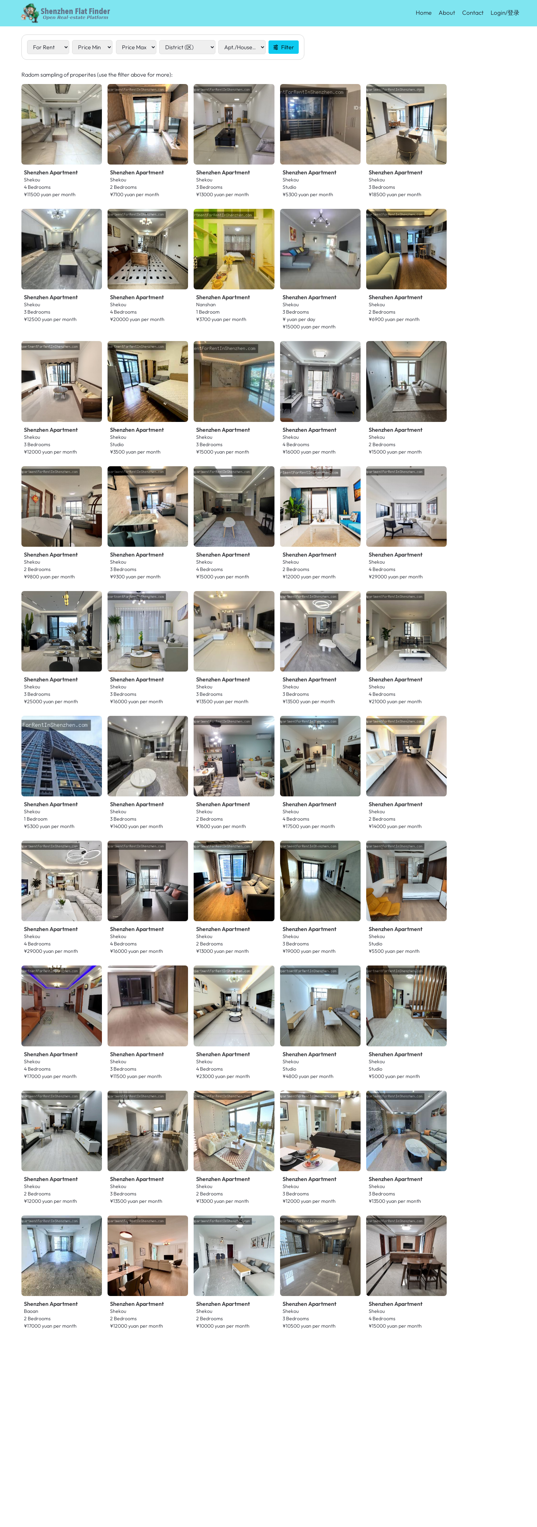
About (447, 12)
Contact (473, 12)
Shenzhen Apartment (51, 172)
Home (424, 12)
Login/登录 (505, 12)
